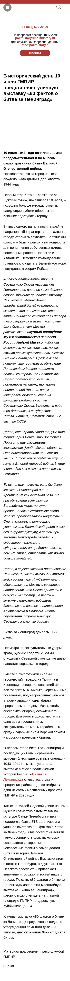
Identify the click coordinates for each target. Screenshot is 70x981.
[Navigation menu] (7, 7)
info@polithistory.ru (35, 43)
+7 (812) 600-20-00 (35, 27)
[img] (35, 13)
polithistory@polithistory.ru (35, 36)
